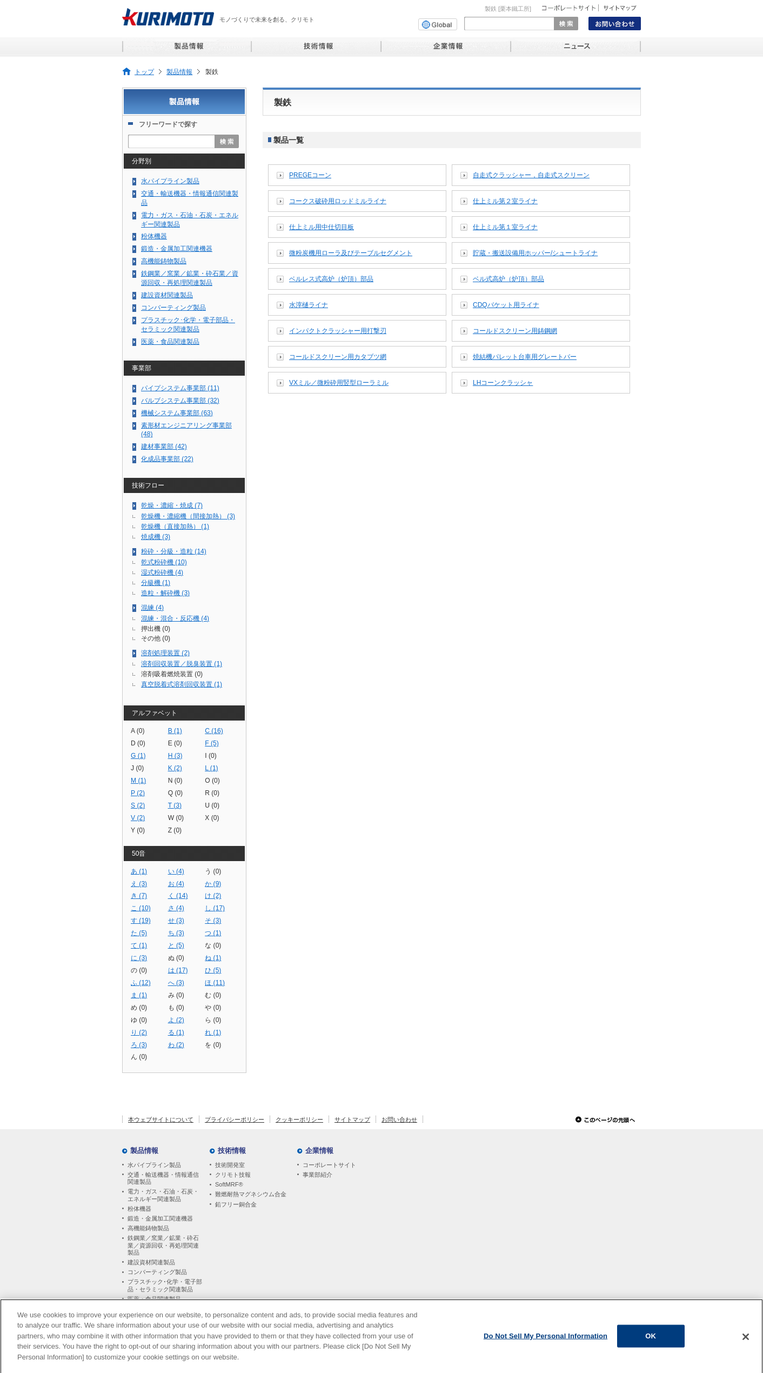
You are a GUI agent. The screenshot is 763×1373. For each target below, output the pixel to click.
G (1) (138, 755)
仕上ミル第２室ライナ (505, 201)
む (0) (213, 995)
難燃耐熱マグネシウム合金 (250, 1194)
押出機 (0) (155, 628)
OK (650, 1342)
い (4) (176, 871)
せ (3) (176, 920)
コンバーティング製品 (173, 307)
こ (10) (141, 908)
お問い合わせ (399, 1119)
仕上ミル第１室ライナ (505, 227)
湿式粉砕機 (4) (162, 572)
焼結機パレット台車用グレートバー (525, 357)
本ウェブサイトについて (160, 1119)
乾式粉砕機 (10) (164, 562)
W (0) (176, 818)
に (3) (139, 958)
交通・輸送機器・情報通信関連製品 (189, 198)
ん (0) (139, 1057)
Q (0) (175, 793)
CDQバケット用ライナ (506, 305)
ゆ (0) (139, 1020)
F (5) (212, 743)
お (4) (176, 884)
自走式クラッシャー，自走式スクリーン (531, 175)
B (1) (175, 731)
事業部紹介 (317, 1174)
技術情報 (232, 1151)
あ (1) (139, 871)
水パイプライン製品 (170, 181)
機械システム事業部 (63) (177, 413)
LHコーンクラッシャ (503, 382)
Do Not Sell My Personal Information (545, 1342)
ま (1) (139, 995)
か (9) (213, 884)
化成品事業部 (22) (167, 459)
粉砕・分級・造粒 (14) (173, 551)
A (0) (138, 731)
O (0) (212, 780)
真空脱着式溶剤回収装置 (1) (181, 684)
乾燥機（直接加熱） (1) (175, 526)
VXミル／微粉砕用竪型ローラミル (339, 382)
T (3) (175, 805)
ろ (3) (139, 1045)
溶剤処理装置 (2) (165, 653)
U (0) (212, 805)
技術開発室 (230, 1165)
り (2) (139, 1032)
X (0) (212, 818)
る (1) (176, 1032)
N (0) (175, 780)
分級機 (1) (155, 582)
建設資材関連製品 (167, 295)
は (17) (178, 970)
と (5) (176, 945)
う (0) (213, 871)
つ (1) (213, 933)
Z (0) (175, 830)
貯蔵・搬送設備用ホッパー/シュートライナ (535, 253)
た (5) (139, 933)
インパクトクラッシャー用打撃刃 (337, 331)
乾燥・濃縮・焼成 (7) (172, 505)
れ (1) (213, 1032)
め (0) (139, 1007)
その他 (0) (155, 638)
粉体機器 (154, 236)
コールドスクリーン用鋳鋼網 (515, 331)
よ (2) (176, 1020)
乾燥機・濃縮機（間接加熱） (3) (188, 516)
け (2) (213, 895)
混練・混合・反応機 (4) (175, 618)
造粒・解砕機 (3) (165, 593)
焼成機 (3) (155, 537)
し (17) (215, 908)
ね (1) (213, 958)
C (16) (214, 731)
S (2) (138, 805)
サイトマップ (352, 1119)
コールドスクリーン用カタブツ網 (337, 357)
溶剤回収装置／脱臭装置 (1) (181, 664)
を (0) (213, 1045)
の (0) (139, 970)
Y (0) (138, 830)
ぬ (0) (176, 958)
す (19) (141, 920)
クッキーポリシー (299, 1119)
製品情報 (179, 71)
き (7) (139, 895)
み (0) (176, 995)
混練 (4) (152, 607)
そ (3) (213, 920)
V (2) (138, 818)
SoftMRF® (229, 1184)
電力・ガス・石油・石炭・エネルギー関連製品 (189, 219)
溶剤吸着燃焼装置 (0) (172, 674)
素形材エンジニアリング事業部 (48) (186, 430)
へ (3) (176, 983)
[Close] (746, 1343)
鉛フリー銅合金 (236, 1204)
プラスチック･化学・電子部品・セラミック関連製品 (188, 324)
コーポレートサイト (329, 1165)
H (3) (175, 755)
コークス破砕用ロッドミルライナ (337, 201)
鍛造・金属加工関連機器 (176, 248)
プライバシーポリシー (234, 1119)
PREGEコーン (310, 175)
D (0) (138, 743)
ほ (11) (215, 983)
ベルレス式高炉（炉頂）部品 (331, 279)
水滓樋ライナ (308, 305)
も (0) (176, 1007)
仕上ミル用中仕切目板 (321, 227)
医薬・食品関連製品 (170, 341)
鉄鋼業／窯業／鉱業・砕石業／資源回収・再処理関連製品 (189, 278)
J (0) (137, 768)
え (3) (139, 884)
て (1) (139, 945)
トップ (144, 71)
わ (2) (176, 1045)
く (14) (178, 895)
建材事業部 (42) (164, 446)
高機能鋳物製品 (163, 261)
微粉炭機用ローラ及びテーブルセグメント (350, 253)
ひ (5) (213, 970)
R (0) (212, 793)
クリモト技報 (233, 1174)
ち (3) (176, 933)
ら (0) (213, 1020)
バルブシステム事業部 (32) (180, 400)
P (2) (138, 793)
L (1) (211, 768)
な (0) (213, 945)
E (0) (175, 743)
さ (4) (176, 908)
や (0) (213, 1007)
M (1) (138, 780)
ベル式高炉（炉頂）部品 (508, 279)
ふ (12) (141, 983)
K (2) (175, 768)
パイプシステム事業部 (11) (180, 388)
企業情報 (319, 1151)
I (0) (210, 755)
